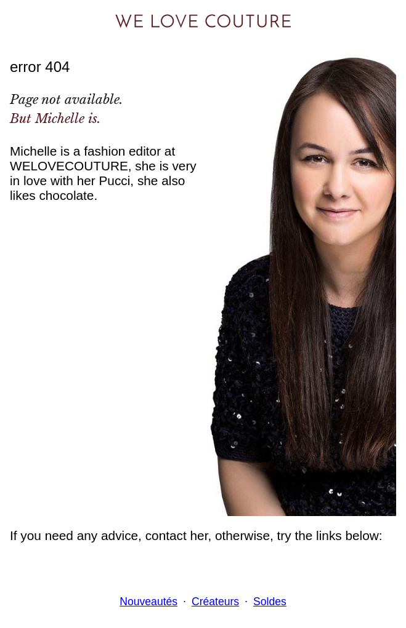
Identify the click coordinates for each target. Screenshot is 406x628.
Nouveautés (148, 601)
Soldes (269, 601)
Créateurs (215, 601)
